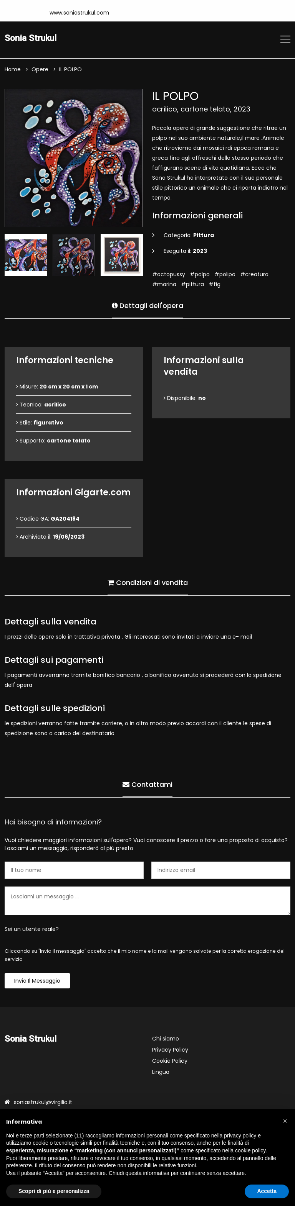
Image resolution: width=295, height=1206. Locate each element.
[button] (285, 1121)
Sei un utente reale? (32, 929)
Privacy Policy (170, 1050)
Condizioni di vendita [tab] (148, 582)
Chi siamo (165, 1038)
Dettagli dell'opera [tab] (147, 305)
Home (13, 69)
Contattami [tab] (147, 784)
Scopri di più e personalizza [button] (53, 1191)
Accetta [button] (267, 1191)
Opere (39, 69)
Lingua (160, 1072)
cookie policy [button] (250, 1150)
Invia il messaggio (37, 981)
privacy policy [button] (240, 1135)
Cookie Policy (169, 1061)
